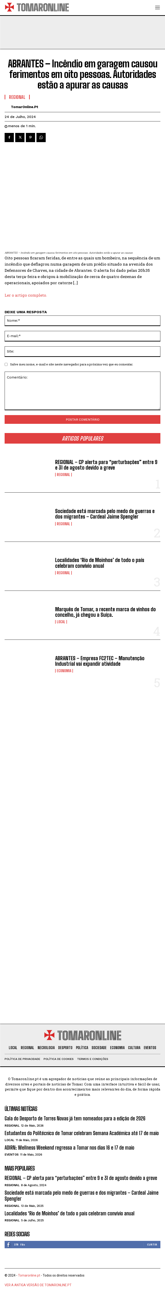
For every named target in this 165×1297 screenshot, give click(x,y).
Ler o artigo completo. (26, 295)
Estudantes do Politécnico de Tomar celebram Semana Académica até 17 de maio (82, 1133)
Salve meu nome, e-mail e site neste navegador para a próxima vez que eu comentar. (71, 364)
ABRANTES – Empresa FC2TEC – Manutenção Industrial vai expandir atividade (99, 661)
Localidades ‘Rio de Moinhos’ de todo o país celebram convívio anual (99, 563)
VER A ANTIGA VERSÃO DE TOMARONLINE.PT (38, 1285)
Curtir (152, 1244)
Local (61, 622)
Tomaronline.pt (29, 1275)
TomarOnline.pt (24, 107)
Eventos (12, 1154)
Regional (63, 474)
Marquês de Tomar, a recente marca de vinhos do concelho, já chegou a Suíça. (105, 612)
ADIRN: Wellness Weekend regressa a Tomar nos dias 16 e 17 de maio (69, 1148)
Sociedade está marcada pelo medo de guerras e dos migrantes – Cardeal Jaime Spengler (105, 514)
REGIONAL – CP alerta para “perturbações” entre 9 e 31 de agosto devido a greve (106, 465)
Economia (64, 671)
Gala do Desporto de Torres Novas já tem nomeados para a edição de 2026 (75, 1118)
